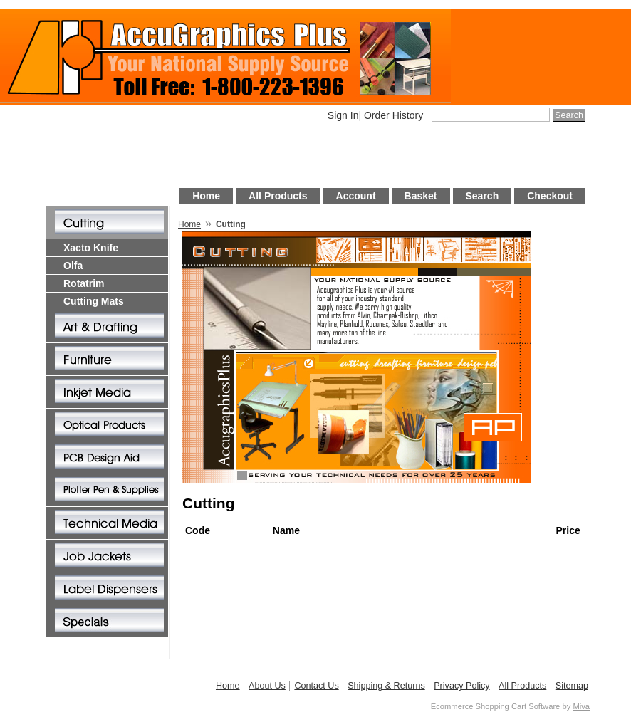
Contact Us (316, 686)
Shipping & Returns (386, 686)
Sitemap (572, 686)
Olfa (73, 265)
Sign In (343, 115)
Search (482, 196)
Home (206, 196)
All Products (278, 196)
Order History (393, 115)
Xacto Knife (90, 247)
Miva (581, 706)
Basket (421, 196)
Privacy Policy (461, 686)
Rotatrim (84, 283)
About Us (267, 686)
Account (356, 196)
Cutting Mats (93, 301)
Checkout (550, 196)
